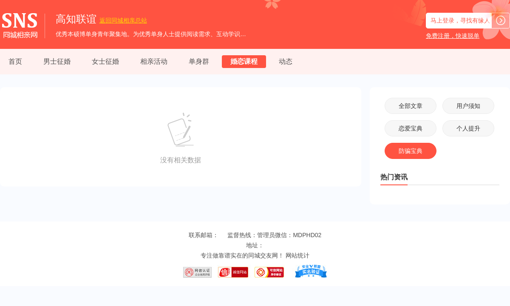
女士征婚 (105, 61)
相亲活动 (153, 61)
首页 (15, 61)
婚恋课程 (244, 61)
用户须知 (468, 105)
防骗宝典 (410, 150)
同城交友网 (263, 255)
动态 (285, 61)
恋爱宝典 (410, 128)
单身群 (199, 61)
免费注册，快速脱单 (452, 35)
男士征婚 (57, 61)
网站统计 (297, 255)
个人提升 (468, 128)
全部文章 (410, 105)
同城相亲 (123, 20)
